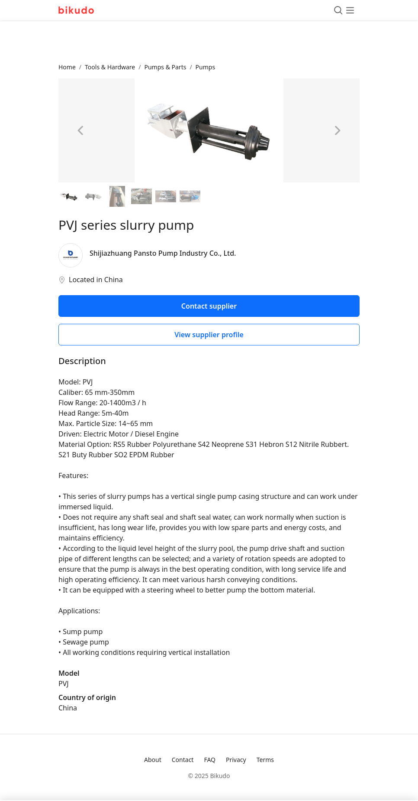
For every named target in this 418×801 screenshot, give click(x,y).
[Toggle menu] (344, 9)
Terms (265, 759)
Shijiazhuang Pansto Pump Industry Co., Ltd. (163, 253)
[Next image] (337, 130)
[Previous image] (80, 130)
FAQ (209, 759)
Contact (183, 759)
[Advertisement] (209, 41)
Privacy (236, 759)
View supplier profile (209, 334)
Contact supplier (209, 306)
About (152, 759)
